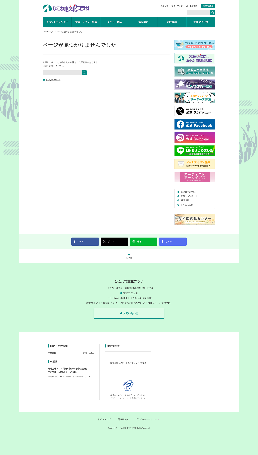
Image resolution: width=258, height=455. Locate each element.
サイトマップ (177, 6)
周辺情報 (185, 200)
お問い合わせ (208, 6)
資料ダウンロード (189, 196)
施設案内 (143, 22)
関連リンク (123, 419)
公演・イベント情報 (86, 22)
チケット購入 (114, 22)
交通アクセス (201, 22)
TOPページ (48, 32)
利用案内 (172, 22)
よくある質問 (191, 6)
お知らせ (164, 6)
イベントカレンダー (57, 22)
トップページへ (53, 79)
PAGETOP (129, 256)
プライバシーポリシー (146, 419)
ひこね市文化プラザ (66, 8)
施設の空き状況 (188, 192)
